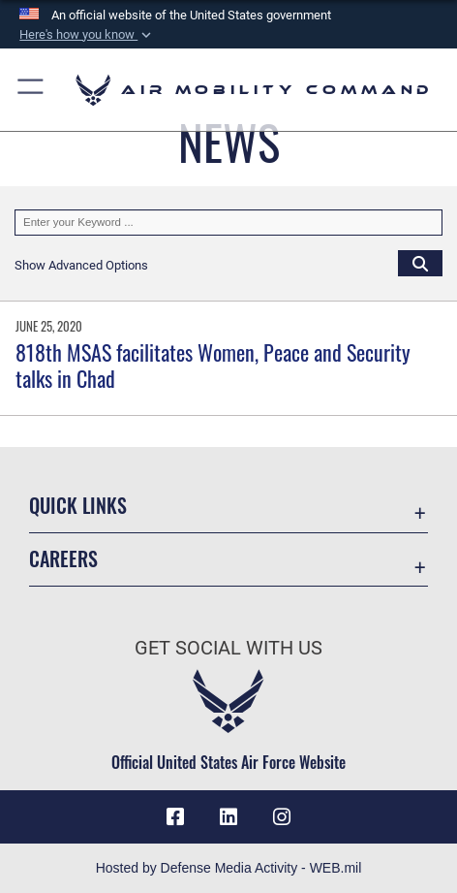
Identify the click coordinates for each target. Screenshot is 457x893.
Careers (63, 558)
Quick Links (78, 505)
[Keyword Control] (228, 222)
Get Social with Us (228, 648)
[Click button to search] (420, 262)
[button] (87, 35)
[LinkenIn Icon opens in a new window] (228, 817)
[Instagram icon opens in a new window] (281, 817)
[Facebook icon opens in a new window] (175, 817)
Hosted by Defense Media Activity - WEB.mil (229, 868)
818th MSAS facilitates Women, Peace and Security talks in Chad (213, 364)
